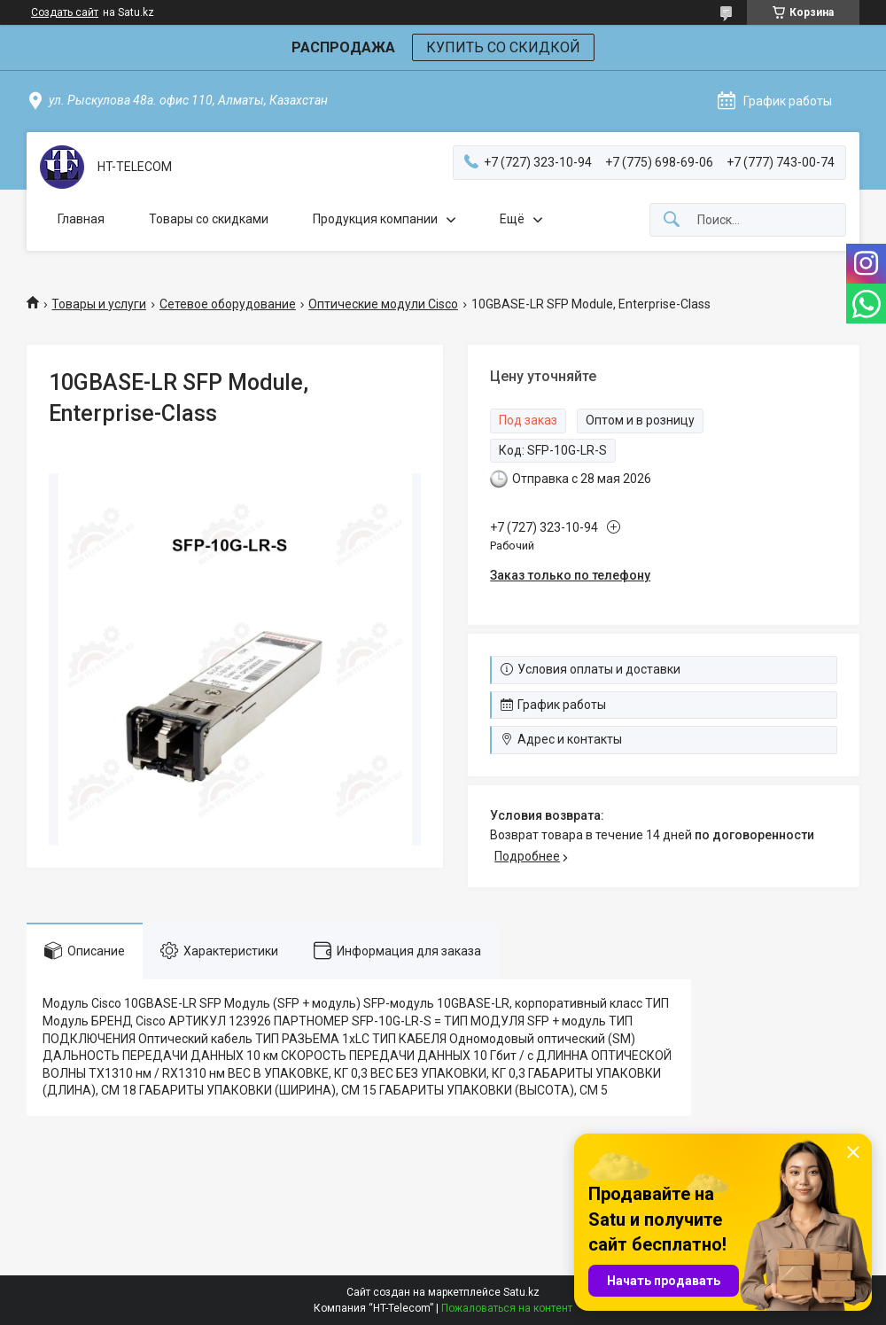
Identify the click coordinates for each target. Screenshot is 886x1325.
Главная (81, 219)
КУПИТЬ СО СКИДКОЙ (503, 47)
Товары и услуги (98, 304)
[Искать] (671, 220)
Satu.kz (521, 1292)
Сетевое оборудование (227, 304)
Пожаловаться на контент (506, 1308)
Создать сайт (64, 12)
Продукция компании (375, 219)
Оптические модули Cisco (383, 304)
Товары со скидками (208, 219)
